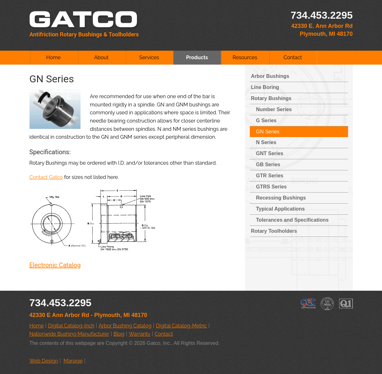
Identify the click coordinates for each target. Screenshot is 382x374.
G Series (266, 120)
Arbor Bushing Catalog (125, 326)
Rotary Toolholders (274, 231)
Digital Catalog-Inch (71, 326)
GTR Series (269, 175)
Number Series (274, 109)
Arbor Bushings (270, 76)
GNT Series (269, 153)
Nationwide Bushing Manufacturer (69, 334)
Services (149, 57)
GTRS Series (271, 186)
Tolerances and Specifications (292, 220)
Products (197, 57)
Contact (293, 57)
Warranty (139, 334)
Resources (245, 57)
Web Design (43, 361)
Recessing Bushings (281, 197)
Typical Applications (280, 209)
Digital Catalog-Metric (181, 326)
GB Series (268, 164)
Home (53, 57)
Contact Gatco (46, 177)
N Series (266, 142)
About (101, 57)
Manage (73, 361)
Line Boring (265, 87)
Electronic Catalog (55, 265)
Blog (118, 334)
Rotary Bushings (271, 98)
